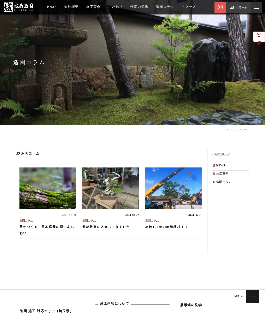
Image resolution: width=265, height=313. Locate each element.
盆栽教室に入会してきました (106, 226)
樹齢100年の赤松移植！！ (166, 226)
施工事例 (222, 173)
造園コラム (224, 182)
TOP (230, 129)
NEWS (220, 165)
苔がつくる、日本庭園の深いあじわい (47, 230)
